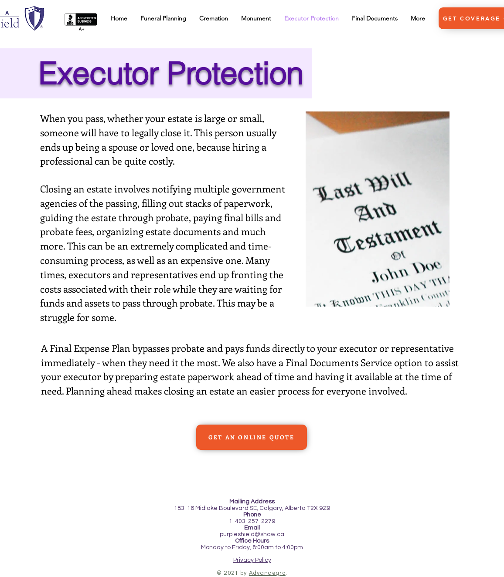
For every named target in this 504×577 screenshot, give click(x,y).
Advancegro (267, 573)
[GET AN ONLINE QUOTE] (251, 437)
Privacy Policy (252, 560)
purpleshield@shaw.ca (252, 534)
